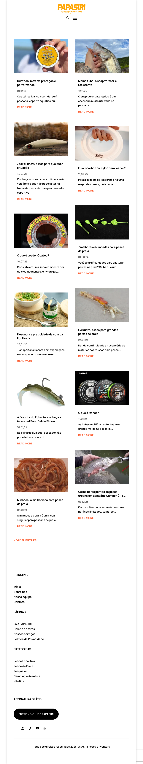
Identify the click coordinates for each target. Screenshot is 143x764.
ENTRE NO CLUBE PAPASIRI (36, 714)
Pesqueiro (20, 671)
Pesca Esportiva (24, 661)
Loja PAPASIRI (23, 624)
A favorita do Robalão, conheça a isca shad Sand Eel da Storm (39, 419)
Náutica (19, 681)
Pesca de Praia (23, 666)
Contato (19, 602)
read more (25, 107)
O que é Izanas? (88, 413)
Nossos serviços (24, 634)
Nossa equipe (23, 597)
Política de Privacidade (29, 639)
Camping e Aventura (27, 676)
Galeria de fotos (24, 629)
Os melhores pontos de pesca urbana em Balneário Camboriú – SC (102, 494)
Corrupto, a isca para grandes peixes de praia (98, 332)
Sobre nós (20, 592)
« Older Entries (25, 540)
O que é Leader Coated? (33, 255)
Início (17, 587)
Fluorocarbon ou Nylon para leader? (101, 168)
